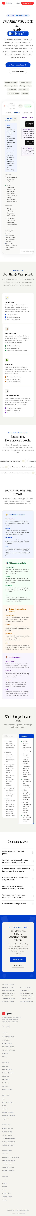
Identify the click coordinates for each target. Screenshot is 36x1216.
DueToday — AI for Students (10, 1157)
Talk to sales (18, 965)
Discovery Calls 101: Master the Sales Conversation (25, 988)
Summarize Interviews (8, 1138)
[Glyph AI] (18, 1013)
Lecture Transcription (8, 1160)
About (4, 1180)
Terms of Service (7, 1196)
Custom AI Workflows (8, 1050)
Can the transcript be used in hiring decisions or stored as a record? (18, 861)
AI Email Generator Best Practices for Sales (26, 993)
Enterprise (5, 1053)
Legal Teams (6, 1079)
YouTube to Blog (7, 1135)
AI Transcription (7, 1043)
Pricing (4, 1057)
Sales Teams (5, 1066)
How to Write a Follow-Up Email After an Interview (26, 996)
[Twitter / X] (3, 1026)
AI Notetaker (6, 1040)
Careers (4, 1183)
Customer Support (7, 1073)
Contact (4, 1186)
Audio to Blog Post (7, 1128)
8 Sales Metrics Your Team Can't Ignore (8, 993)
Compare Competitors (8, 1115)
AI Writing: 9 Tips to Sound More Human (8, 1001)
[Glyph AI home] (7, 3)
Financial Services (7, 1089)
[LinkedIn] (8, 1026)
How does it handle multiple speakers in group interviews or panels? (18, 870)
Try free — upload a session (18, 65)
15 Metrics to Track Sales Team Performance (7, 996)
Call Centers (5, 1086)
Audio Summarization (8, 1145)
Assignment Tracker (8, 1167)
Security (4, 1200)
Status (4, 1190)
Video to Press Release (8, 1142)
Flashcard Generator (8, 1170)
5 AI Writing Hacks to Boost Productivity (26, 1001)
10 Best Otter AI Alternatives (24, 990)
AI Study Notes (6, 1164)
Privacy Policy (6, 1193)
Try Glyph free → (18, 959)
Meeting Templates (8, 1112)
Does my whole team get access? (18, 904)
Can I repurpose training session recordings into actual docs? (18, 896)
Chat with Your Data (8, 1047)
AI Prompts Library (7, 1102)
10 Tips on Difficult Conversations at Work (26, 998)
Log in (18, 3)
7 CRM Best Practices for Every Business (9, 998)
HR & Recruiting (7, 1069)
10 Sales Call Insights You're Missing (8, 988)
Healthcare (5, 1083)
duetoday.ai (5, 1153)
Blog (3, 1099)
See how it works (18, 71)
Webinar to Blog (7, 1132)
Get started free (27, 3)
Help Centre (5, 1119)
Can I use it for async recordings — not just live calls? (18, 878)
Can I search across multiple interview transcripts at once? (18, 887)
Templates (5, 1109)
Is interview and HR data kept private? (18, 852)
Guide (4, 1105)
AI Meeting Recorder (8, 1037)
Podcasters (5, 1076)
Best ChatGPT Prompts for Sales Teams (8, 990)
